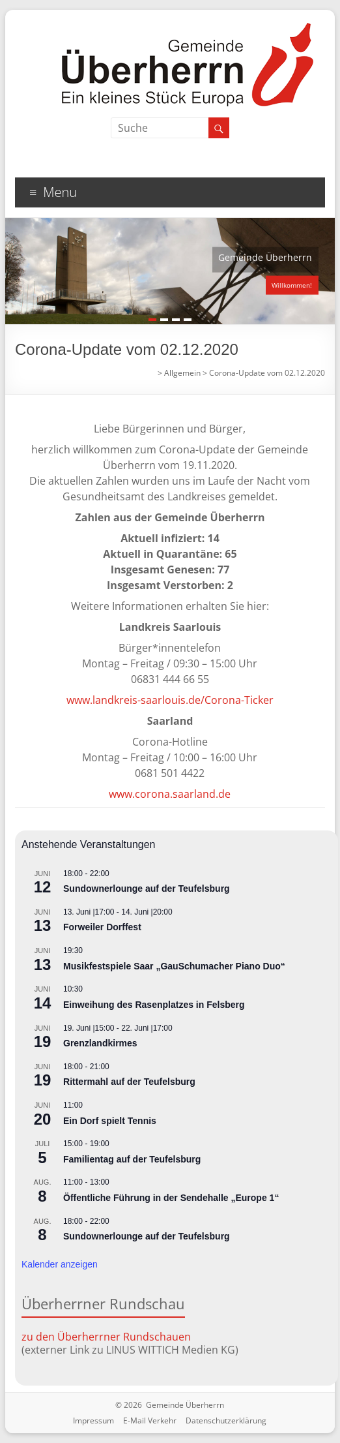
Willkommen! (292, 285)
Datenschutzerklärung (226, 1420)
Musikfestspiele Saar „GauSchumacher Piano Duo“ (174, 966)
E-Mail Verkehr (150, 1420)
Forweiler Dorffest (102, 927)
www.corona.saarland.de (170, 794)
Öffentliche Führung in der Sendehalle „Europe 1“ (171, 1197)
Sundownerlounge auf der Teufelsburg (146, 888)
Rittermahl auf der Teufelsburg (129, 1081)
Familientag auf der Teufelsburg (132, 1159)
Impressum (93, 1420)
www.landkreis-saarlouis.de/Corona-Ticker (170, 700)
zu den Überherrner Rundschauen (106, 1336)
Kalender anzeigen (59, 1264)
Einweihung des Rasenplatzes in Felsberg (154, 1004)
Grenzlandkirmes (100, 1043)
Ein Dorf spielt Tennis (109, 1121)
